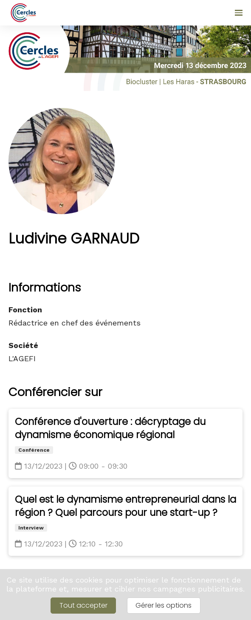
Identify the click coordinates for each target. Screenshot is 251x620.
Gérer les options (163, 605)
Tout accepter (83, 605)
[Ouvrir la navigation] (239, 12)
